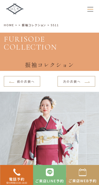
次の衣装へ (76, 81)
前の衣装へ (22, 81)
